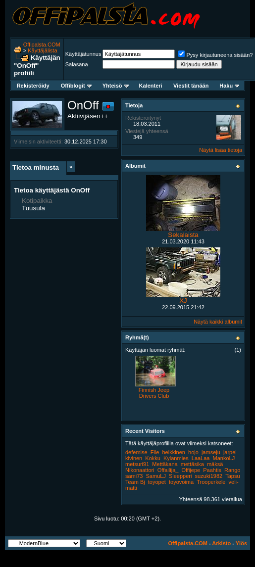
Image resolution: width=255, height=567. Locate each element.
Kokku (152, 458)
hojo (193, 452)
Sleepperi (180, 476)
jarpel (230, 452)
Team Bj (135, 482)
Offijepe (190, 470)
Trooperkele (211, 482)
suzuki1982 (209, 476)
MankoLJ (224, 458)
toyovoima (181, 482)
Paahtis (212, 470)
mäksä (215, 464)
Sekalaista (183, 234)
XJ (183, 300)
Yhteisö (115, 86)
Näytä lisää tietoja (220, 150)
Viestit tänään (190, 86)
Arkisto (221, 543)
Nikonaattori (139, 470)
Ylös (241, 543)
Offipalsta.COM (41, 44)
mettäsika (192, 464)
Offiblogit (76, 86)
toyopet (157, 482)
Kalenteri (150, 86)
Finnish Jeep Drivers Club (154, 393)
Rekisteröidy (33, 86)
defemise (136, 452)
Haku (229, 86)
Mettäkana (164, 464)
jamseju (211, 452)
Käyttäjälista (42, 50)
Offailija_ (168, 470)
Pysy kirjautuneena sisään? (215, 55)
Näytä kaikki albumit (218, 322)
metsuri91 (137, 464)
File (155, 452)
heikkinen (173, 452)
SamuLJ (156, 476)
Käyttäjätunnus (83, 54)
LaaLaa (201, 458)
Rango (232, 470)
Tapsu (232, 476)
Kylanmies (176, 458)
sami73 (134, 476)
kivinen (133, 458)
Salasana (76, 64)
